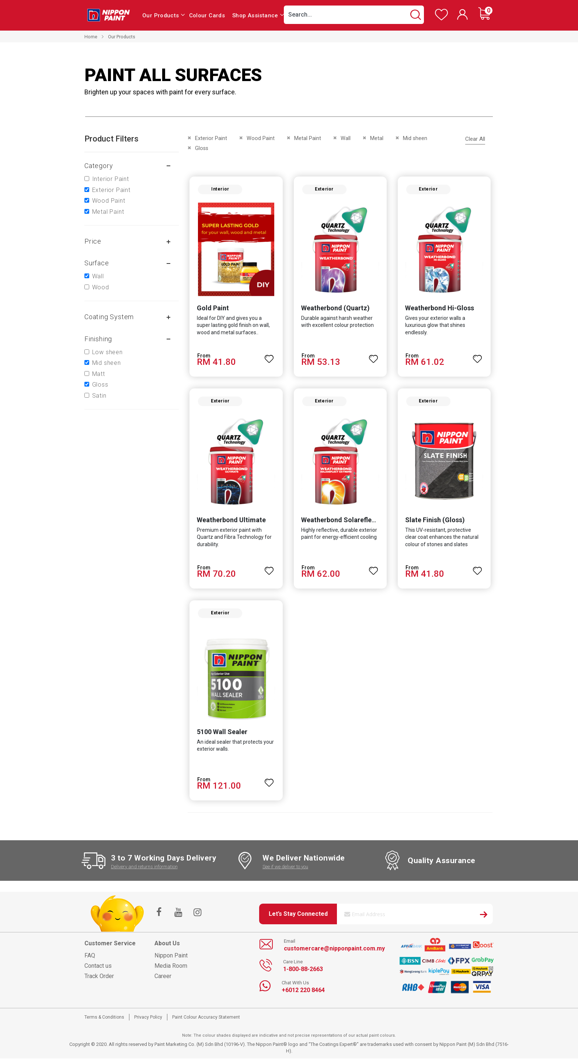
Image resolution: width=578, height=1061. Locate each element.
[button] (269, 356)
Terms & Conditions (104, 1019)
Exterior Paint (111, 189)
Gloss (100, 384)
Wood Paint (108, 200)
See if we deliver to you (285, 869)
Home (90, 36)
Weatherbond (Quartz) (335, 309)
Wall (98, 276)
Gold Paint (212, 309)
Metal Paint (108, 211)
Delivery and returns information (144, 869)
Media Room (170, 968)
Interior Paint (110, 178)
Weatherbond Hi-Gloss (439, 309)
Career (162, 978)
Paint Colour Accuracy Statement (206, 1019)
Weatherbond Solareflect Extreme (352, 522)
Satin (99, 395)
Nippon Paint (171, 957)
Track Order (99, 978)
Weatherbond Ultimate (230, 522)
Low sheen (107, 352)
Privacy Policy (148, 1019)
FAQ (89, 957)
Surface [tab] (96, 263)
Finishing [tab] (98, 339)
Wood (100, 287)
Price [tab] (92, 241)
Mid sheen (106, 362)
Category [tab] (98, 166)
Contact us (98, 968)
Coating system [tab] (109, 317)
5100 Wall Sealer (221, 735)
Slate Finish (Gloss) (435, 522)
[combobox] (354, 15)
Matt (98, 373)
